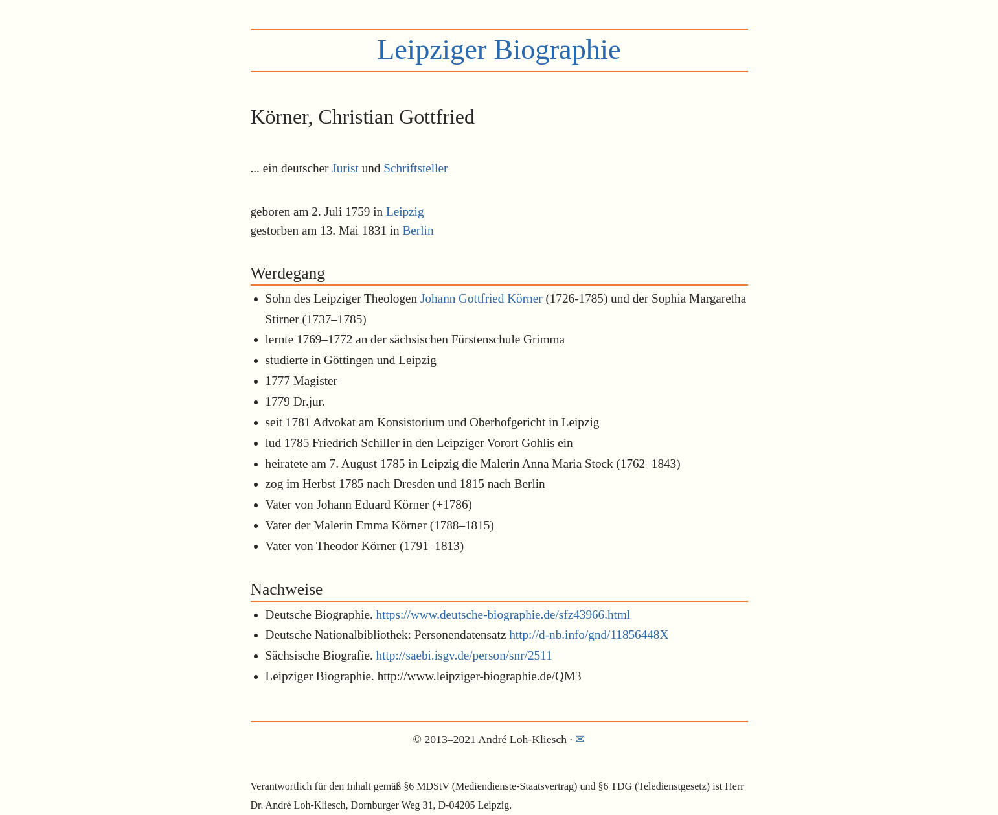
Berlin (418, 230)
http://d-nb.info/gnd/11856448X (588, 634)
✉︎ (580, 739)
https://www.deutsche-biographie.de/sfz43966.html (503, 614)
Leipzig (405, 211)
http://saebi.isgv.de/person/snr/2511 (464, 655)
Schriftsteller (415, 168)
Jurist (345, 168)
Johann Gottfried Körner (481, 298)
